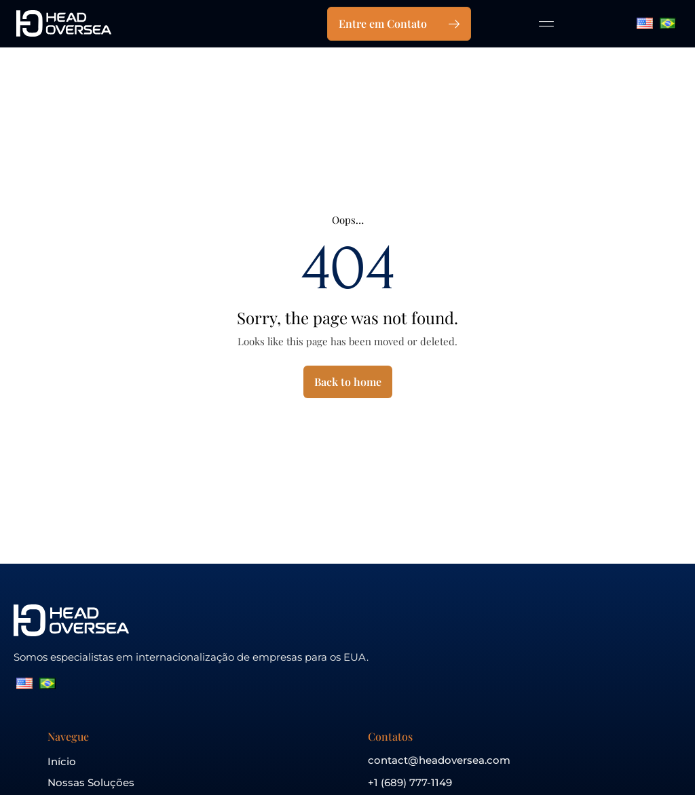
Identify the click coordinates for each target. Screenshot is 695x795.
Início (62, 761)
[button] (547, 23)
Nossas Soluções (91, 782)
